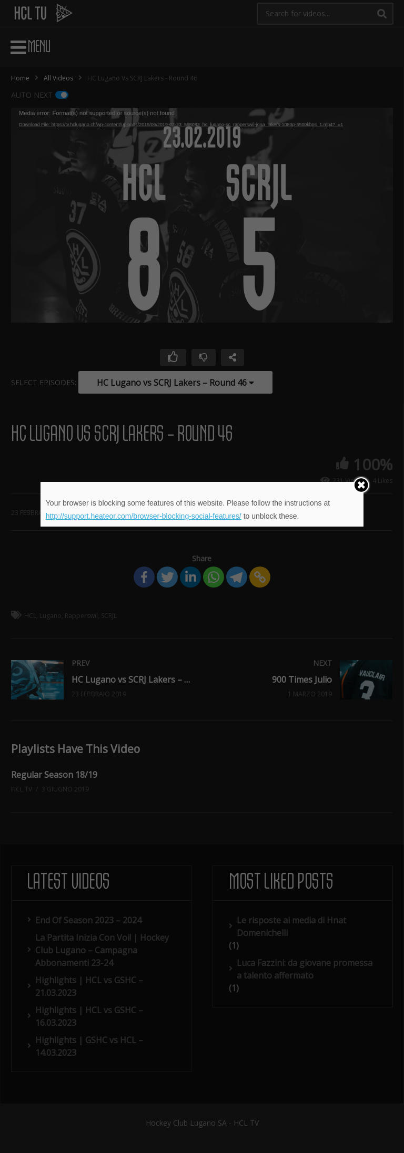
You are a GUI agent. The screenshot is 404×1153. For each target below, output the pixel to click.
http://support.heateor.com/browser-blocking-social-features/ (143, 516)
